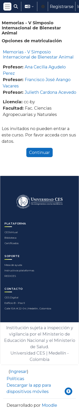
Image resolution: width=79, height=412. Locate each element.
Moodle (49, 405)
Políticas (15, 378)
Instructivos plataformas (19, 270)
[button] (15, 6)
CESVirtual (11, 232)
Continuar (39, 152)
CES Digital (11, 297)
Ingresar (18, 371)
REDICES (10, 275)
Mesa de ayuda (13, 265)
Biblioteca (10, 237)
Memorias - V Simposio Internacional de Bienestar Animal (38, 54)
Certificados (11, 243)
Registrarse (62, 6)
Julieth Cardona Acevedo (50, 92)
